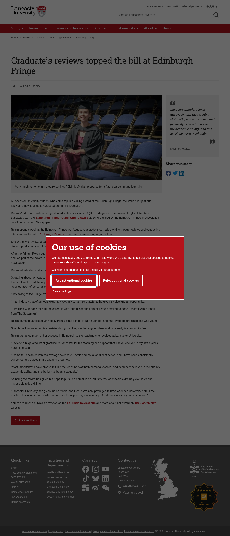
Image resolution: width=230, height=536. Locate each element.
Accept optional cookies (74, 280)
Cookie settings (61, 291)
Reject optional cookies (121, 280)
